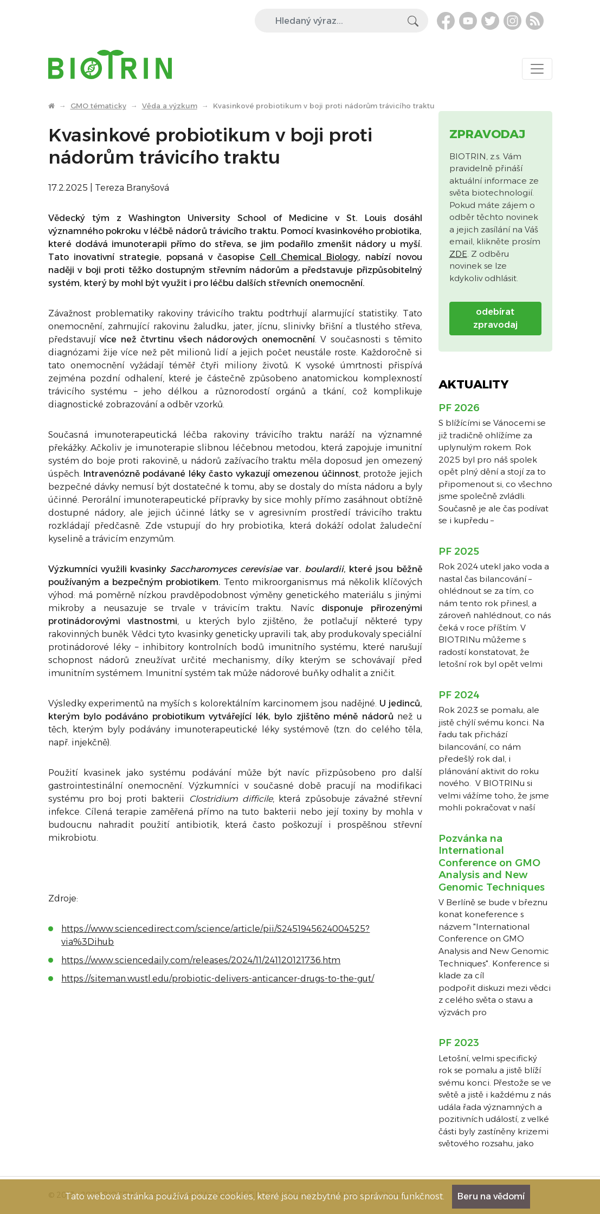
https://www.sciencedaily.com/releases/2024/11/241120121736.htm (200, 960)
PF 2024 (459, 695)
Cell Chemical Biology (309, 257)
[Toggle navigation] (537, 69)
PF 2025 (458, 551)
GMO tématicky (98, 105)
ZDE (458, 254)
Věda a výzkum (169, 105)
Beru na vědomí (491, 1196)
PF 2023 (458, 1043)
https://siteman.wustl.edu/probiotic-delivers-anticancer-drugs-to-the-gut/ (217, 978)
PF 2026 (459, 408)
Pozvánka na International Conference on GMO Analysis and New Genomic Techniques (491, 863)
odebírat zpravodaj (495, 318)
